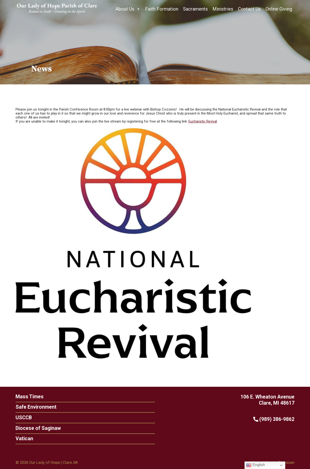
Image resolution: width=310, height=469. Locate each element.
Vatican (23, 438)
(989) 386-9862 (275, 419)
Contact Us (249, 9)
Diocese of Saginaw (36, 428)
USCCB (22, 417)
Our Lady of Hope (44, 462)
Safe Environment (34, 407)
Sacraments (195, 9)
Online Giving (278, 9)
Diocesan (286, 462)
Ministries (222, 9)
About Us (127, 9)
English (255, 465)
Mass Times (28, 396)
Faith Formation (161, 9)
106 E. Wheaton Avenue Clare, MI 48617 (269, 400)
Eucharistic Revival (202, 121)
